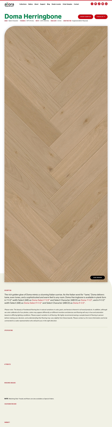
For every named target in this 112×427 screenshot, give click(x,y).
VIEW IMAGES (97, 277)
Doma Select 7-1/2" (41, 300)
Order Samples (67, 4)
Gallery (30, 4)
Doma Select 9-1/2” (33, 303)
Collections (22, 4)
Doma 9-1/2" (79, 303)
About (36, 4)
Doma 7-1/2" (86, 300)
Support (42, 4)
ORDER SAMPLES (85, 16)
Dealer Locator (56, 4)
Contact (76, 4)
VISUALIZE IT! (101, 16)
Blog (48, 4)
